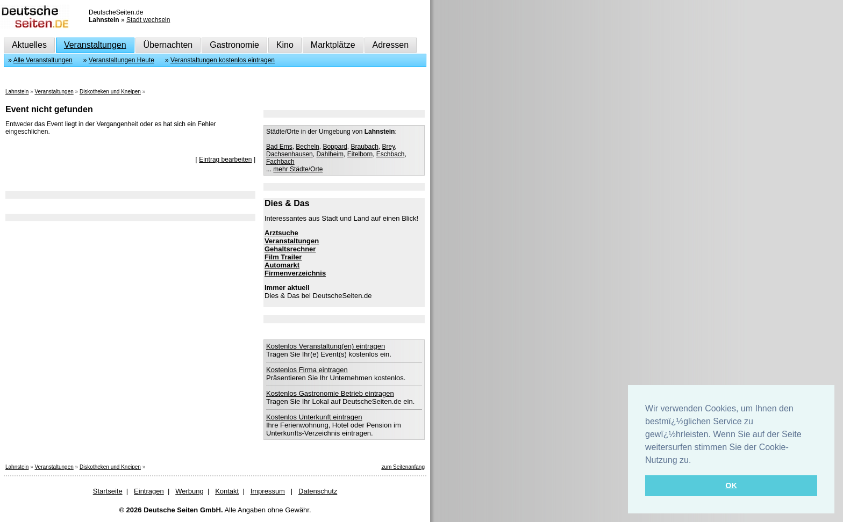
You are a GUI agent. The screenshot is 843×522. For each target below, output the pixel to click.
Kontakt (227, 491)
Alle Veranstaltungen (43, 60)
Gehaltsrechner (290, 249)
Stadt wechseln (148, 20)
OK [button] (731, 485)
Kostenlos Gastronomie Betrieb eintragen (330, 393)
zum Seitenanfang (403, 467)
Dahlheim (330, 154)
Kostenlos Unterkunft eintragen (314, 417)
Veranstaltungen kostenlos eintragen (222, 60)
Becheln (307, 146)
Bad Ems (279, 146)
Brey (388, 146)
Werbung (189, 491)
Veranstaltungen (95, 44)
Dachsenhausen (289, 154)
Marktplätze (333, 44)
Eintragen (149, 491)
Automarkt (282, 265)
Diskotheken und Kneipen (110, 92)
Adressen (391, 44)
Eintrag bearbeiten (225, 159)
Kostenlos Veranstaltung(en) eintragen (325, 346)
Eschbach (390, 154)
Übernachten (168, 44)
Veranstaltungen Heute (121, 60)
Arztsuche (281, 233)
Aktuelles (29, 44)
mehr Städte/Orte (298, 169)
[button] (695, 460)
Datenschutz (317, 491)
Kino (285, 44)
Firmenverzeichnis (295, 273)
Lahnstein (16, 92)
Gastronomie (234, 44)
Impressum (268, 491)
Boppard (335, 146)
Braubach (364, 146)
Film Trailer (283, 257)
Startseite (108, 491)
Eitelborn (360, 154)
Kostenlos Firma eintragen (307, 370)
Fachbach (280, 161)
